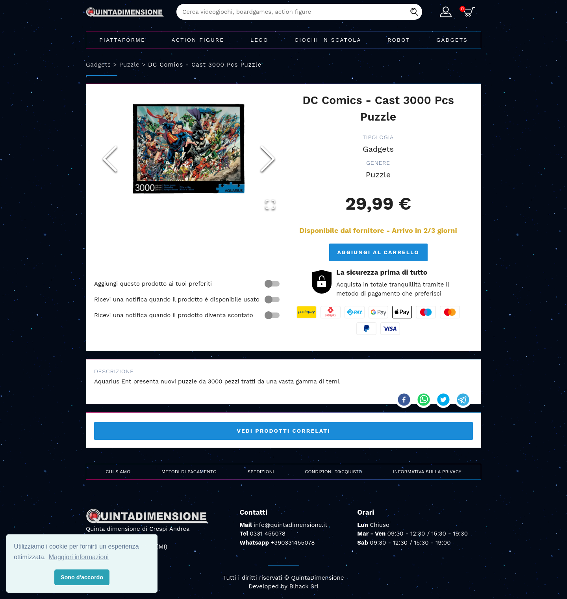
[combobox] (299, 12)
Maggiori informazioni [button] (79, 557)
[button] (189, 148)
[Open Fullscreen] (270, 204)
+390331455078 (293, 542)
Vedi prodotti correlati (283, 431)
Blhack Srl (304, 586)
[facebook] (404, 399)
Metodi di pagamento (189, 471)
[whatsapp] (423, 399)
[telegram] (463, 399)
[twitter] (443, 399)
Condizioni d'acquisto (333, 471)
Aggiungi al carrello (378, 252)
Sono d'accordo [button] (82, 577)
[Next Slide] (268, 158)
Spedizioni (261, 471)
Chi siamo (118, 471)
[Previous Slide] (110, 158)
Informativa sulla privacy (427, 471)
